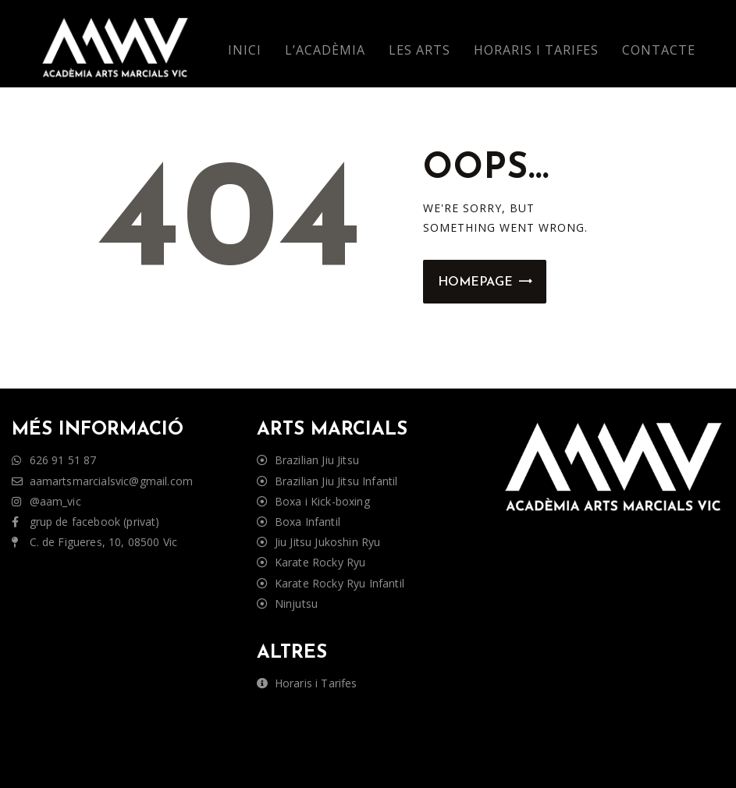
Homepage (475, 282)
